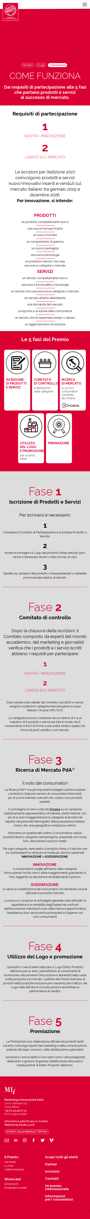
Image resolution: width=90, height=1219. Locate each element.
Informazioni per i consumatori (59, 1198)
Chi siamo (28, 65)
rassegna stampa (15, 1188)
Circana (54, 809)
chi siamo (10, 1162)
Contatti (52, 1178)
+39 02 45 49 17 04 (15, 1110)
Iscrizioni (52, 1171)
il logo (9, 1166)
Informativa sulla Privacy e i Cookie (26, 1121)
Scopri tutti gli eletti (61, 1157)
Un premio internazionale (57, 1187)
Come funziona (57, 65)
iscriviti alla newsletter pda (26, 1131)
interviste (11, 1184)
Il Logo (41, 65)
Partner (51, 1164)
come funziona (14, 1169)
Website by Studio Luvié (19, 1124)
